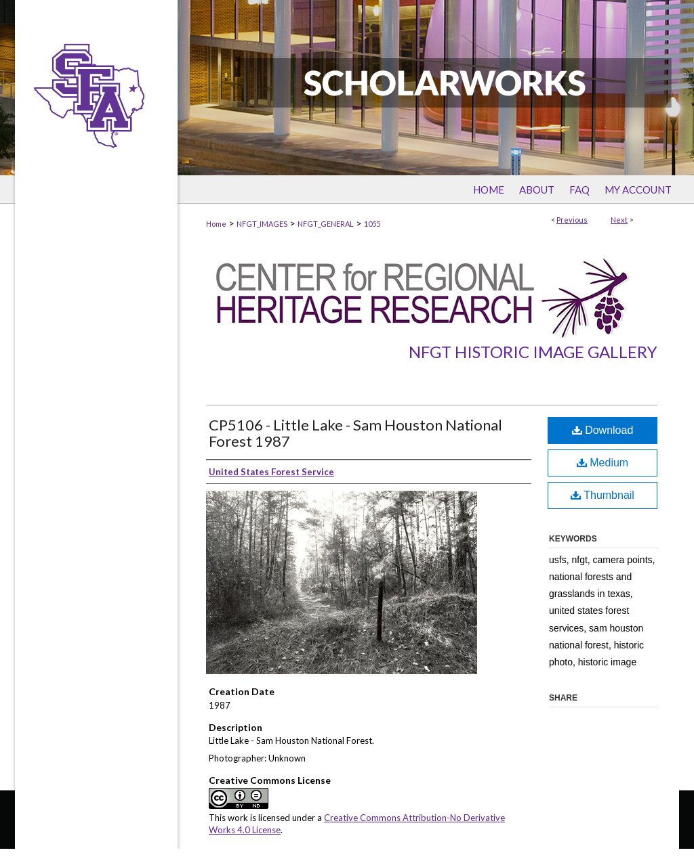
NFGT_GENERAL (326, 223)
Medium (602, 462)
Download (603, 430)
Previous (572, 219)
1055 (372, 223)
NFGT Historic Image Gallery (533, 351)
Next (619, 219)
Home (216, 223)
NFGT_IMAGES (262, 223)
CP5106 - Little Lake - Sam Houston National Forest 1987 (355, 433)
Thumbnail (602, 495)
